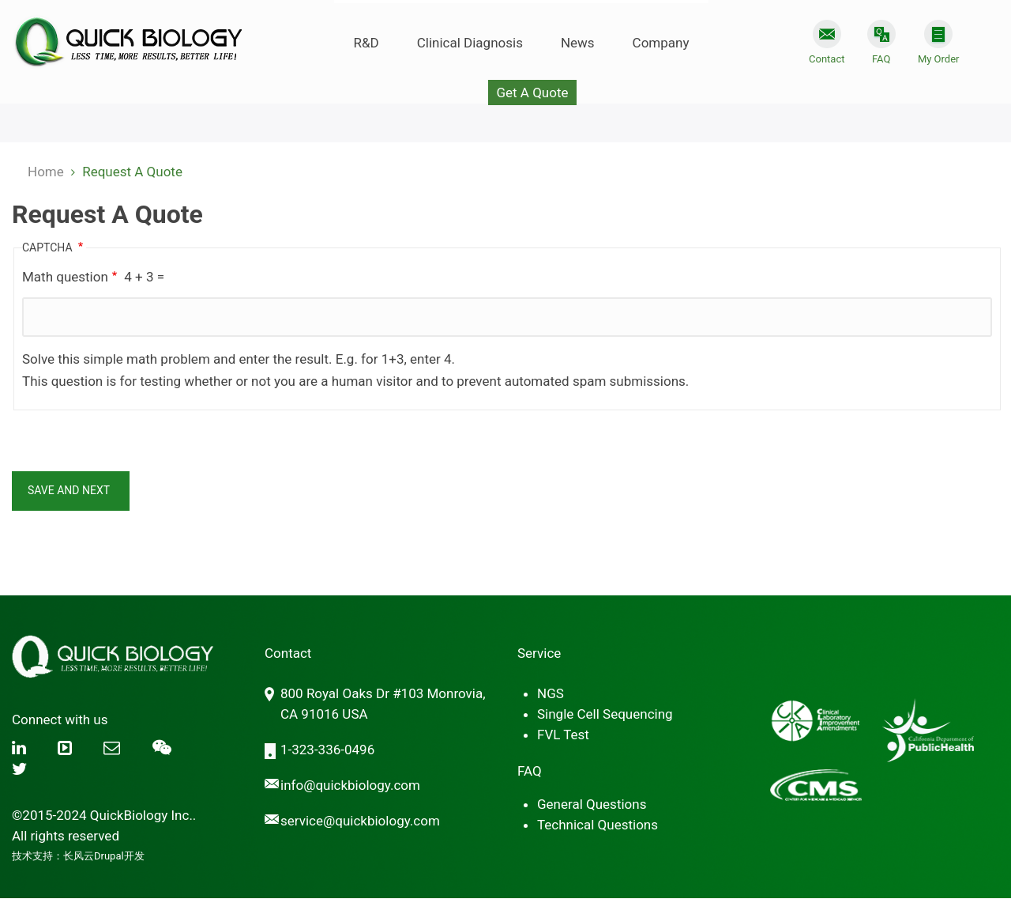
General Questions (591, 804)
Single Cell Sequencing (605, 714)
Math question (65, 277)
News (578, 43)
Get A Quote (532, 92)
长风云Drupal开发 (104, 856)
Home (46, 171)
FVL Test (563, 734)
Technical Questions (597, 825)
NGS (550, 693)
